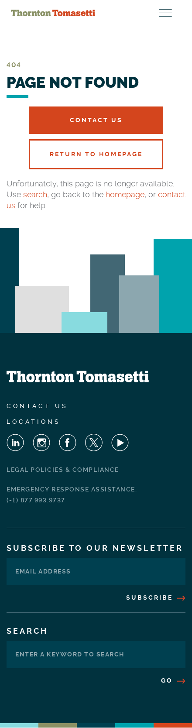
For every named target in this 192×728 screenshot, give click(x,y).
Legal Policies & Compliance (63, 469)
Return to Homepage (96, 154)
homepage (125, 194)
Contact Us (96, 120)
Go (173, 680)
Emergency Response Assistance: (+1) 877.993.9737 (72, 495)
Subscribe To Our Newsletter (95, 548)
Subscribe (155, 597)
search (35, 194)
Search (27, 630)
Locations (34, 421)
